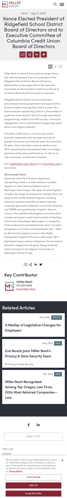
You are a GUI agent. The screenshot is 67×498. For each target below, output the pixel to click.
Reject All (33, 486)
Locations (6, 454)
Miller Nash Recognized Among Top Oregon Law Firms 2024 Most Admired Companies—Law (31, 390)
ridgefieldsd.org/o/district (23, 164)
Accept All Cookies (33, 495)
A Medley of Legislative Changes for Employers (33, 328)
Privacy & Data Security (20, 364)
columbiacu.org (51, 164)
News (24, 14)
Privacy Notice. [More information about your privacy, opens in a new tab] (15, 472)
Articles (56, 317)
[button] (62, 4)
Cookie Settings (33, 478)
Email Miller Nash (25, 289)
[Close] (62, 461)
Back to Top (33, 436)
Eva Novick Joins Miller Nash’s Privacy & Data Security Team (28, 353)
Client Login (8, 449)
